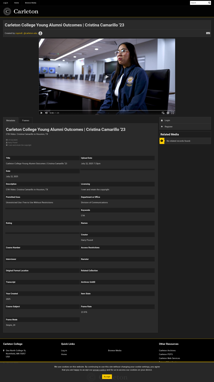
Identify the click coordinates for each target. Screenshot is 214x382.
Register (167, 126)
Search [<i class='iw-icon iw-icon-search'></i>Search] (209, 3)
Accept (107, 376)
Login (165, 120)
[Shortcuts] (208, 32)
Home (16, 3)
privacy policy (99, 369)
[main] (107, 178)
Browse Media (30, 3)
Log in (5, 3)
